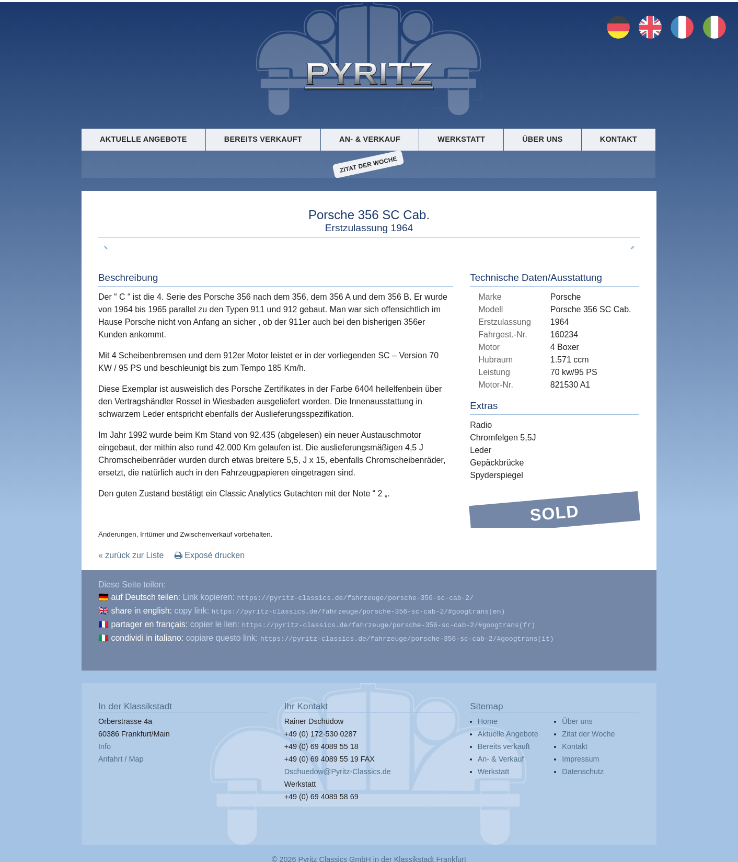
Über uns (542, 139)
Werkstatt (461, 139)
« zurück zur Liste (131, 555)
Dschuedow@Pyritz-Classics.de (337, 768)
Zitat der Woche (368, 165)
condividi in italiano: (147, 635)
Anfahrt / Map (120, 755)
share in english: (141, 610)
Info (104, 743)
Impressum (580, 755)
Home (488, 717)
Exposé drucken (210, 555)
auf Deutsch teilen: (145, 597)
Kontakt (618, 139)
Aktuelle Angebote (143, 139)
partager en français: (149, 622)
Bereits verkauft (263, 139)
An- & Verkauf (369, 139)
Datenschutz (583, 768)
